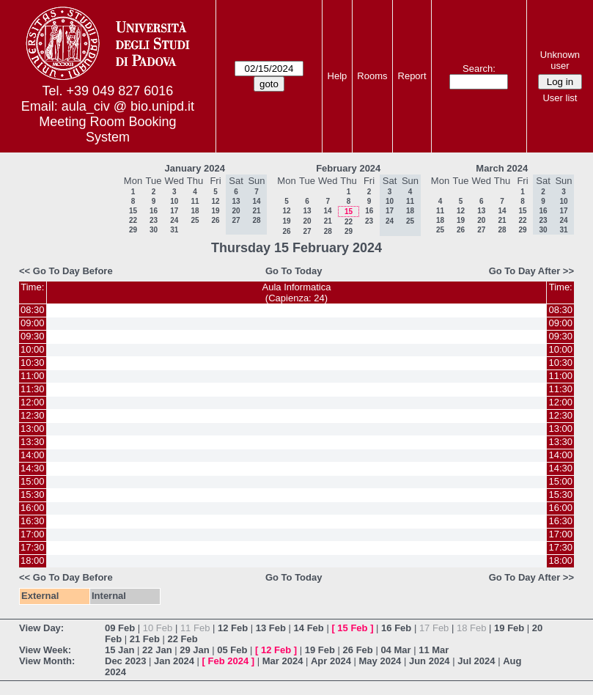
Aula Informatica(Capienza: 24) (296, 293)
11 (195, 201)
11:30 (33, 388)
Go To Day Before (73, 270)
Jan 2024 (174, 660)
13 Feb (271, 627)
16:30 (33, 520)
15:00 (33, 481)
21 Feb (145, 638)
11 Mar (434, 649)
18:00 (33, 560)
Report (412, 75)
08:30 (33, 309)
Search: (479, 68)
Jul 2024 (476, 660)
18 (195, 211)
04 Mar (395, 649)
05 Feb (232, 649)
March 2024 (502, 168)
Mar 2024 (282, 660)
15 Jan (119, 649)
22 (133, 220)
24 (174, 220)
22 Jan (157, 649)
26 (215, 220)
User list (559, 97)
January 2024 (195, 168)
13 (307, 211)
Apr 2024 (331, 660)
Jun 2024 (429, 660)
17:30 (33, 547)
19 (215, 211)
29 (133, 230)
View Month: (47, 660)
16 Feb (396, 627)
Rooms (372, 75)
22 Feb (183, 638)
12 (215, 201)
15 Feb (352, 627)
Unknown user (560, 60)
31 (174, 230)
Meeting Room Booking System (107, 129)
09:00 (33, 322)
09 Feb (120, 627)
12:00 (33, 402)
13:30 (33, 441)
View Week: (45, 649)
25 (195, 220)
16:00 (33, 507)
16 (154, 211)
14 (327, 211)
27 (307, 231)
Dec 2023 (125, 660)
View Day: (41, 627)
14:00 (33, 454)
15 (133, 211)
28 (328, 231)
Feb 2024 (228, 660)
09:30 (33, 336)
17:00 (33, 534)
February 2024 (348, 168)
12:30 (33, 415)
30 (154, 230)
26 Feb (358, 649)
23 (154, 220)
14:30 (33, 468)
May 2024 (380, 660)
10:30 (33, 362)
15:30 (33, 494)
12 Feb (233, 627)
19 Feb (509, 627)
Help (337, 75)
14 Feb (309, 627)
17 (174, 211)
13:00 (33, 428)
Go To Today (294, 270)
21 (328, 221)
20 (307, 221)
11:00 (33, 375)
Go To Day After (525, 270)
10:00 (33, 349)
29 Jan (194, 649)
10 (174, 201)
